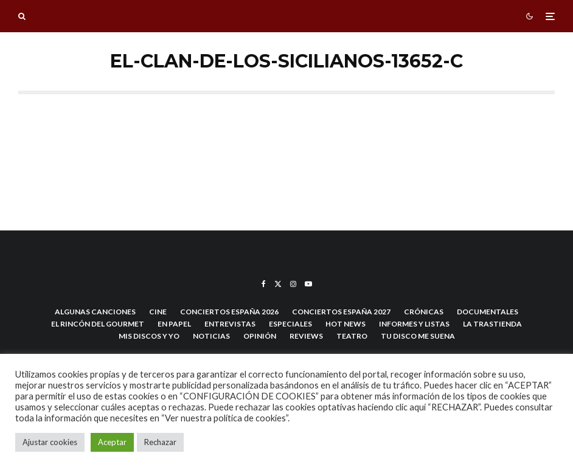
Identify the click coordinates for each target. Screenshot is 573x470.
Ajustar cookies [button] (50, 442)
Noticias (211, 335)
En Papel (174, 323)
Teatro (351, 335)
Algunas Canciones (95, 311)
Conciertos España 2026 (229, 311)
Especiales (290, 323)
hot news (345, 323)
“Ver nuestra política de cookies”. (225, 418)
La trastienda (492, 323)
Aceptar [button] (112, 442)
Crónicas (423, 311)
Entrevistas (229, 323)
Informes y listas (414, 323)
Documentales (487, 311)
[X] (278, 284)
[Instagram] (293, 284)
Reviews (306, 335)
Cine (158, 311)
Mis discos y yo (149, 335)
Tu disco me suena (418, 335)
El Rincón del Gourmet (97, 323)
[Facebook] (263, 284)
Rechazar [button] (160, 442)
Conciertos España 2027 (341, 311)
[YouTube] (308, 284)
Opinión (259, 335)
